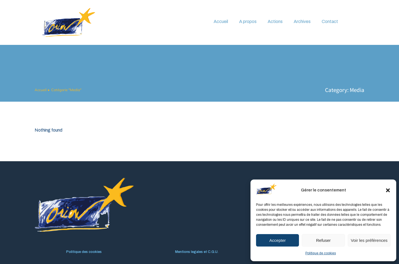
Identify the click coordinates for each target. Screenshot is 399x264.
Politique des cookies (84, 252)
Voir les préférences (369, 240)
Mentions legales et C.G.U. (196, 252)
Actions (275, 21)
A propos (248, 21)
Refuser (323, 240)
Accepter (277, 240)
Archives (302, 21)
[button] (388, 190)
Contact (330, 21)
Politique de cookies (320, 253)
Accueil (221, 21)
